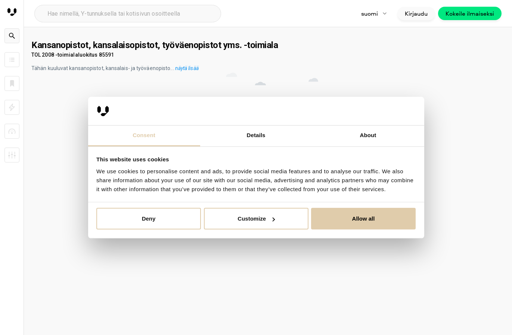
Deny (149, 218)
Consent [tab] (144, 135)
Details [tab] (256, 135)
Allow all (363, 218)
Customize (256, 218)
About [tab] (368, 135)
